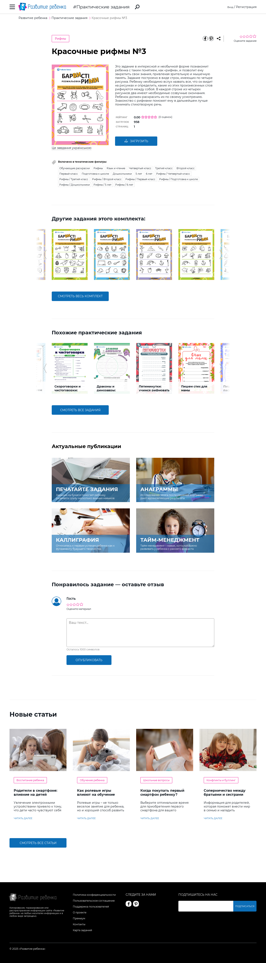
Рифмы (60, 39)
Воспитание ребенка (30, 780)
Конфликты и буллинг (221, 780)
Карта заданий (82, 930)
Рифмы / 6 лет (124, 184)
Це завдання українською (71, 148)
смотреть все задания (80, 410)
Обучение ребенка (92, 780)
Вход (229, 7)
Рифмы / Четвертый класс (173, 173)
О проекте (79, 912)
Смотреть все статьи (38, 843)
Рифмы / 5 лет (102, 184)
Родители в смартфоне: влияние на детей (35, 793)
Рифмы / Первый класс (140, 179)
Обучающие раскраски (74, 168)
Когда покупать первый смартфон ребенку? (162, 793)
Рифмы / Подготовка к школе (178, 179)
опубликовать (89, 660)
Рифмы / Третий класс (73, 179)
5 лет (139, 173)
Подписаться (246, 906)
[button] (45, 254)
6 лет (149, 173)
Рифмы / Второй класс (107, 179)
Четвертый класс (140, 168)
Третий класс (164, 168)
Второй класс (185, 168)
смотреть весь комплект (80, 296)
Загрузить (136, 141)
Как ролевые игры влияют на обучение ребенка (96, 795)
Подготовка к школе (95, 173)
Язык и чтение (116, 168)
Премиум (79, 918)
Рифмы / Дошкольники (74, 184)
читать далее (23, 818)
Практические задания (103, 6)
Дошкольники (122, 173)
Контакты (79, 924)
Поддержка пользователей (91, 906)
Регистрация (246, 7)
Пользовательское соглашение (94, 900)
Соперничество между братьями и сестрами (225, 793)
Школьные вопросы (156, 780)
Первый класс (68, 173)
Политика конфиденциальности (94, 894)
